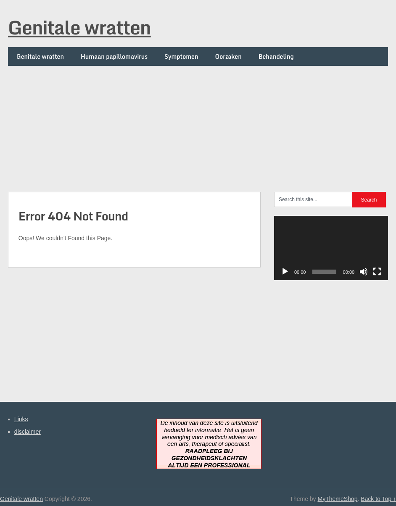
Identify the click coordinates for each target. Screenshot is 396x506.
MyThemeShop (337, 499)
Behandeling (276, 56)
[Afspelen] (285, 271)
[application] (331, 248)
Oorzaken (228, 56)
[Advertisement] (198, 125)
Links (21, 419)
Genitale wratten (79, 27)
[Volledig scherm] (377, 271)
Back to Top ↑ (378, 499)
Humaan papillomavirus (114, 56)
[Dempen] (363, 271)
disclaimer (27, 431)
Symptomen (181, 56)
